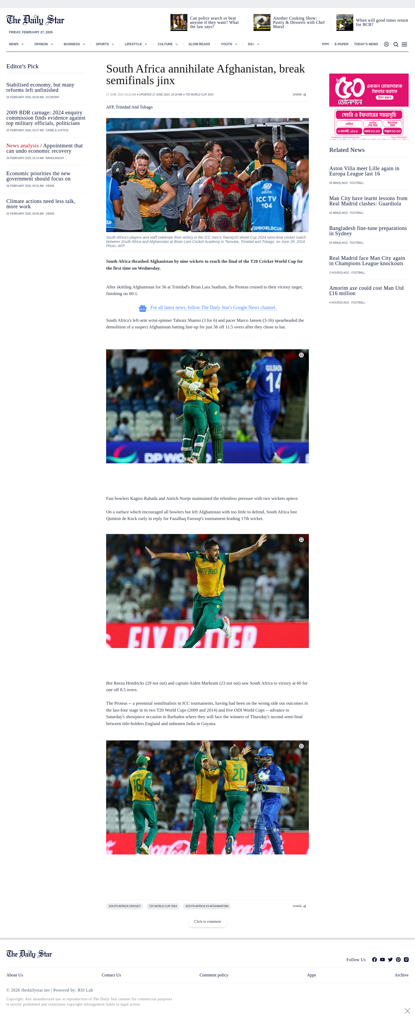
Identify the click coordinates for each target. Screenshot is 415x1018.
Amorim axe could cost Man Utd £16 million (366, 290)
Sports (102, 44)
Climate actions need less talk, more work (40, 203)
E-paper (341, 44)
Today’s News (366, 44)
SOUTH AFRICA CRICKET (125, 906)
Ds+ (251, 44)
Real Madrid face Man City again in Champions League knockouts (367, 260)
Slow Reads (199, 44)
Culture (165, 44)
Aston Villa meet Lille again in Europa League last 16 (364, 171)
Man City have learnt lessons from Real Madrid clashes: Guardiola (368, 200)
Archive (402, 975)
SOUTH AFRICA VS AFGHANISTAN (207, 906)
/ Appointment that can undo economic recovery (44, 148)
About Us (14, 975)
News (14, 44)
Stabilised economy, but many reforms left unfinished (40, 87)
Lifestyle (133, 44)
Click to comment (207, 922)
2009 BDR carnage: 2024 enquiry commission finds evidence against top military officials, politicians (45, 118)
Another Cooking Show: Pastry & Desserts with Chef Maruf (299, 22)
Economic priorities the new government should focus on (38, 176)
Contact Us (111, 975)
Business (72, 44)
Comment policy (214, 975)
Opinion (41, 44)
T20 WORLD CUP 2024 (200, 94)
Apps (311, 975)
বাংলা (325, 44)
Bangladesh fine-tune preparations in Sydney (368, 230)
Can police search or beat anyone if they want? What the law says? (214, 22)
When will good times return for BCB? (382, 22)
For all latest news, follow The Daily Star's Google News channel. (208, 307)
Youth (226, 44)
